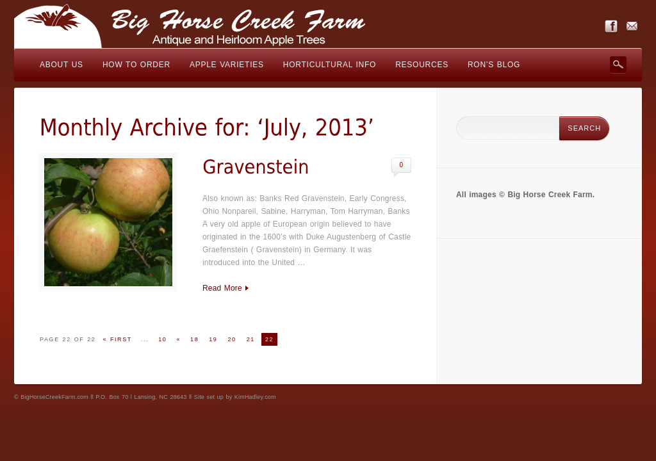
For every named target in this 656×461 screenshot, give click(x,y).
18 (194, 339)
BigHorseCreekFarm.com (54, 397)
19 (213, 339)
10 (162, 339)
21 (251, 339)
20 (231, 339)
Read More (222, 288)
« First (116, 339)
